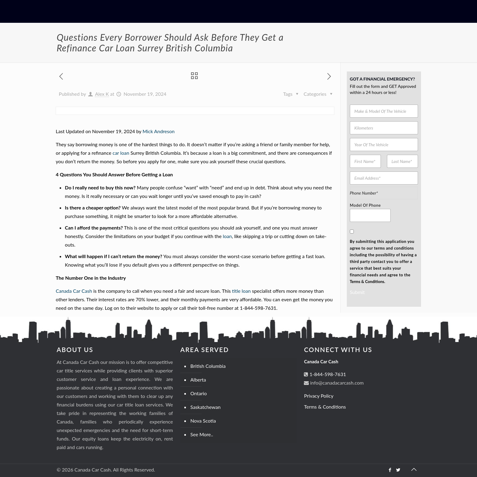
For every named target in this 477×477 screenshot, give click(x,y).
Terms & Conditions (325, 407)
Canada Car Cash (74, 291)
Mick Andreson (159, 131)
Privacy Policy (318, 396)
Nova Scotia (203, 420)
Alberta (198, 379)
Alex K (102, 94)
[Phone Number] (384, 192)
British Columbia (208, 366)
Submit (357, 292)
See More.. (201, 434)
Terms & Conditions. (367, 281)
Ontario (198, 393)
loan (227, 236)
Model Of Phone (365, 205)
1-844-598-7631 (327, 374)
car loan (121, 153)
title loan (241, 291)
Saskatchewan (205, 407)
